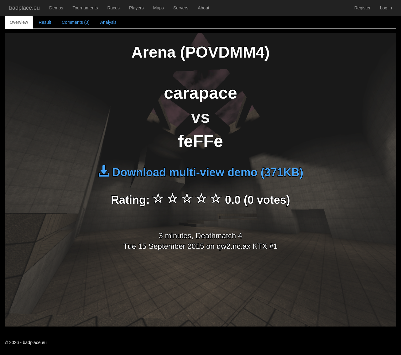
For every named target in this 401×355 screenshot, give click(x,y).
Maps (158, 7)
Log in (386, 7)
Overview (19, 22)
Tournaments (85, 7)
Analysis (108, 22)
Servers (180, 7)
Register (362, 7)
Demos (56, 7)
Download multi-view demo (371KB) (200, 172)
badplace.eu (24, 8)
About (203, 7)
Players (136, 7)
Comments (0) (76, 22)
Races (113, 7)
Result (45, 22)
